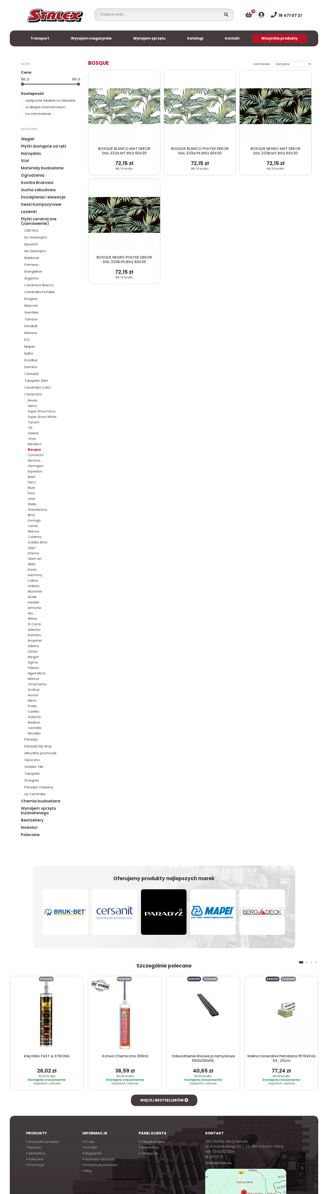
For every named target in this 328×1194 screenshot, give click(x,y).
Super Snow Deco (42, 411)
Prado (32, 706)
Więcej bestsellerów (164, 1100)
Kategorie (29, 129)
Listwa (32, 651)
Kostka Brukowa (37, 182)
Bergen (33, 657)
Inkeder (33, 602)
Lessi (31, 498)
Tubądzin (32, 773)
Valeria (33, 433)
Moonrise (35, 591)
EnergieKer (33, 271)
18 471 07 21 (214, 1157)
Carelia (33, 711)
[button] (301, 962)
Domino (30, 366)
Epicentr (31, 244)
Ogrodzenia (32, 175)
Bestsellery (32, 820)
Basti (31, 477)
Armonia (34, 608)
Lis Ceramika (35, 794)
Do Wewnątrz (35, 237)
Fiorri (31, 493)
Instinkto (34, 635)
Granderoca (37, 509)
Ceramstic (33, 394)
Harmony (35, 575)
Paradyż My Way (38, 746)
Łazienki (29, 211)
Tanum (33, 422)
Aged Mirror (37, 673)
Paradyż (31, 739)
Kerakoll (30, 326)
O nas (88, 1141)
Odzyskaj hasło (152, 1141)
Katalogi (195, 38)
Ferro (32, 482)
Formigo (34, 520)
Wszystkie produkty (279, 38)
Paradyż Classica (38, 787)
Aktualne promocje (40, 753)
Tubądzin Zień (36, 380)
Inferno (33, 553)
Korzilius (31, 360)
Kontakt (232, 38)
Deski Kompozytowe (41, 204)
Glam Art (35, 558)
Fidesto (33, 668)
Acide (32, 597)
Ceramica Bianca (39, 285)
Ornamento (37, 684)
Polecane (30, 834)
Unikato (34, 586)
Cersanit (31, 373)
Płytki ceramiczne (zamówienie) (38, 221)
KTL (27, 339)
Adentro (34, 629)
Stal (25, 160)
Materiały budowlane (42, 168)
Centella (34, 728)
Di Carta (34, 624)
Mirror (32, 700)
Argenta (31, 278)
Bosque (34, 449)
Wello (32, 504)
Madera (34, 722)
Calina (33, 580)
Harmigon (35, 466)
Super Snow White (42, 417)
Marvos (33, 531)
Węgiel (27, 139)
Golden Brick (37, 542)
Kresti (32, 569)
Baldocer (31, 257)
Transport (40, 38)
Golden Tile (33, 766)
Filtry (26, 64)
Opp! (32, 547)
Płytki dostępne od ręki (43, 146)
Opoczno (32, 759)
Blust (31, 487)
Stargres (31, 780)
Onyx (32, 438)
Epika (28, 353)
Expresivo (35, 471)
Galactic (34, 717)
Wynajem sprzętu (149, 38)
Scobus (33, 689)
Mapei (29, 346)
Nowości (29, 827)
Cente (33, 526)
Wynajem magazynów (91, 38)
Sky (30, 613)
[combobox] (159, 14)
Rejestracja (149, 1147)
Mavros (33, 678)
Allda (31, 564)
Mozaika (34, 733)
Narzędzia (31, 153)
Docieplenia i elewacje (43, 197)
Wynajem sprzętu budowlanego (38, 811)
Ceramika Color (37, 387)
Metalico (34, 444)
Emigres (31, 298)
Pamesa (31, 264)
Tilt (30, 427)
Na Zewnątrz (35, 251)
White (32, 618)
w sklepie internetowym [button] (43, 107)
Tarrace (31, 319)
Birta (31, 515)
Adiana (33, 646)
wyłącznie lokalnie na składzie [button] (48, 100)
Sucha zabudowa (38, 190)
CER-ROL (31, 230)
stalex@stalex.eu (218, 1163)
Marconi (31, 305)
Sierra (32, 406)
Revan (33, 400)
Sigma (33, 662)
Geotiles (31, 312)
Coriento (35, 537)
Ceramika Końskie (39, 291)
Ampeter (35, 640)
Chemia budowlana (40, 801)
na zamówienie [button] (36, 113)
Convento (36, 455)
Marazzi (30, 332)
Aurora (33, 695)
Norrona (34, 460)
